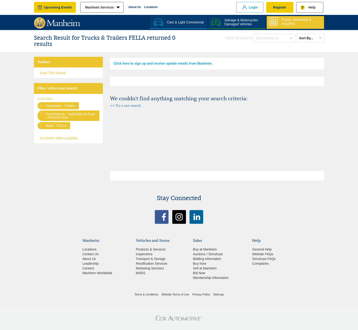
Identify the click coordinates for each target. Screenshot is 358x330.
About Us (134, 7)
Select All (232, 38)
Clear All (246, 38)
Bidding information (207, 259)
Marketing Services (150, 268)
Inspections (144, 254)
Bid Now (199, 273)
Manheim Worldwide (97, 273)
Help (312, 7)
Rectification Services (152, 263)
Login (253, 7)
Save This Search (53, 73)
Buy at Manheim (205, 249)
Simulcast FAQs (264, 259)
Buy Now (199, 263)
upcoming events (58, 7)
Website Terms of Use (175, 294)
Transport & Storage (151, 259)
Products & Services (151, 249)
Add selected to (267, 38)
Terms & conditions (146, 294)
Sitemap (218, 294)
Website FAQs (262, 254)
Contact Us (90, 254)
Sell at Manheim (205, 268)
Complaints (260, 263)
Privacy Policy (201, 294)
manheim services (99, 7)
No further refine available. (59, 138)
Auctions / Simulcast (208, 254)
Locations (151, 7)
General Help (262, 249)
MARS (140, 273)
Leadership (90, 263)
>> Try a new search (125, 105)
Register (279, 7)
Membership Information (211, 278)
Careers (88, 268)
